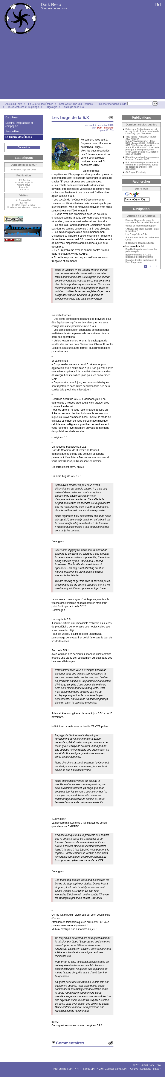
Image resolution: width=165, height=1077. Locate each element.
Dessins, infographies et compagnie (19, 124)
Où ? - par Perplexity (136, 172)
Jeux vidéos (12, 131)
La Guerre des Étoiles (40, 104)
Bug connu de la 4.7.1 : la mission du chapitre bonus (139, 256)
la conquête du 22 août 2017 (139, 243)
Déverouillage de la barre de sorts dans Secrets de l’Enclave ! (142, 221)
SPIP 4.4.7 (75, 1068)
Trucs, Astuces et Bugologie (23, 107)
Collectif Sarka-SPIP (116, 1068)
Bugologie (51, 107)
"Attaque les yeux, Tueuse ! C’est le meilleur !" (142, 230)
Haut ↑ (157, 1068)
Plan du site (59, 1068)
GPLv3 (134, 1068)
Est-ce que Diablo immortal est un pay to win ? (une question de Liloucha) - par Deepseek (142, 131)
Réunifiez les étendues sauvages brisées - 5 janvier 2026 (142, 158)
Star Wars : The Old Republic (76, 104)
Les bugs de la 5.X (73, 107)
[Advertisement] (82, 69)
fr (158, 4)
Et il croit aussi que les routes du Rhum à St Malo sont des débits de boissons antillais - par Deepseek (142, 166)
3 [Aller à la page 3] (156, 266)
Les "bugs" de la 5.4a (136, 234)
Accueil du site (13, 104)
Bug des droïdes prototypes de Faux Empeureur (141, 261)
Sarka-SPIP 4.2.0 (93, 1068)
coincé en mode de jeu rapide (140, 226)
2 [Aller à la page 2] (150, 266)
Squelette (145, 1068)
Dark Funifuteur (105, 127)
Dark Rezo (51, 4)
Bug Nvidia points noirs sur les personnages (141, 250)
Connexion (23, 147)
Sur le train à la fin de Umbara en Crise (142, 239)
